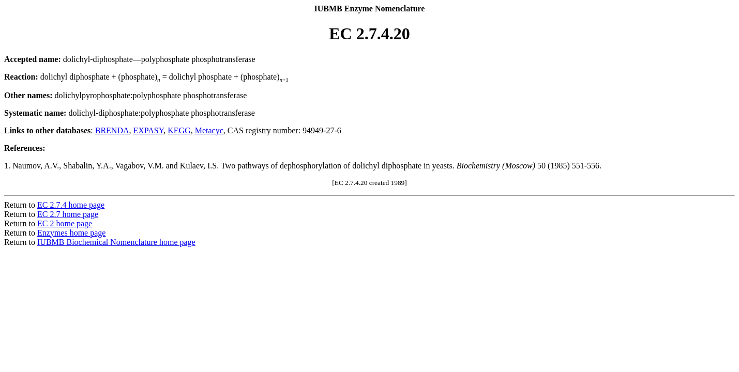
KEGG (179, 130)
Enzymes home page (71, 232)
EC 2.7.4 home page (70, 204)
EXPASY (148, 130)
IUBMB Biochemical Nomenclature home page (116, 242)
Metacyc (209, 130)
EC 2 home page (64, 223)
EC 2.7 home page (67, 214)
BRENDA (112, 130)
